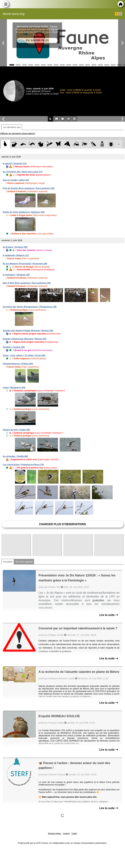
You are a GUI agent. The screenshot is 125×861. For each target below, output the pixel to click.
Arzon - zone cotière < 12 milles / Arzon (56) (24, 355)
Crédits (74, 833)
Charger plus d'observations (62, 524)
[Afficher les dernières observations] (17, 133)
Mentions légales (54, 833)
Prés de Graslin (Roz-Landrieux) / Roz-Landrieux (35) (29, 188)
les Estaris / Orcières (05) (15, 247)
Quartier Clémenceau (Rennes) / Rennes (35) (24, 339)
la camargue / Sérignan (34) (16, 275)
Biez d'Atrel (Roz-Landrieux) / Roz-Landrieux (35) (27, 283)
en (120, 14)
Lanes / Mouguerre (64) (14, 387)
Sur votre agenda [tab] (23, 561)
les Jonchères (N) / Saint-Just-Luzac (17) (22, 172)
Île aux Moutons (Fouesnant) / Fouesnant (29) (25, 264)
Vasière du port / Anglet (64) (16, 430)
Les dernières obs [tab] (11, 127)
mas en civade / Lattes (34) (16, 180)
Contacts (66, 833)
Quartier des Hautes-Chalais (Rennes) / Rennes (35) (28, 330)
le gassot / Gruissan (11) (15, 163)
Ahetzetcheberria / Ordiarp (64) (18, 364)
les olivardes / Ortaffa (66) (15, 456)
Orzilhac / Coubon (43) (14, 347)
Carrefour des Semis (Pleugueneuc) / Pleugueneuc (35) (30, 307)
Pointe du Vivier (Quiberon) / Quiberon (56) (24, 212)
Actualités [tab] (7, 561)
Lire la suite (108, 614)
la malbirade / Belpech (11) (16, 255)
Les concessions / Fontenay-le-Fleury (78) (23, 464)
